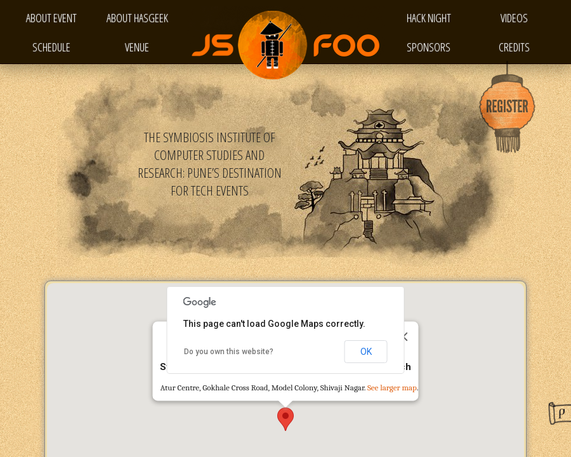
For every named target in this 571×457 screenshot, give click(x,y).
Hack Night (429, 17)
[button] (285, 419)
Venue (137, 47)
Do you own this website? (228, 351)
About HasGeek (137, 17)
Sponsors (428, 47)
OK (366, 352)
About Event (51, 17)
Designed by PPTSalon (559, 413)
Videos (514, 17)
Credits (514, 47)
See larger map (392, 388)
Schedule (51, 47)
